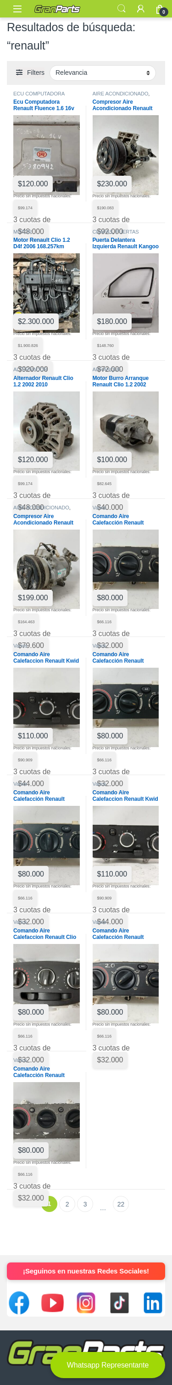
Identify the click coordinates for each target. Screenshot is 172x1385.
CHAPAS (103, 232)
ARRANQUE (107, 369)
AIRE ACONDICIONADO (121, 93)
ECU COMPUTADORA (39, 93)
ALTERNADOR (30, 369)
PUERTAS (127, 232)
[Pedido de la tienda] (103, 73)
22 (120, 1204)
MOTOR (22, 232)
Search (122, 9)
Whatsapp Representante (108, 1365)
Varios (99, 507)
